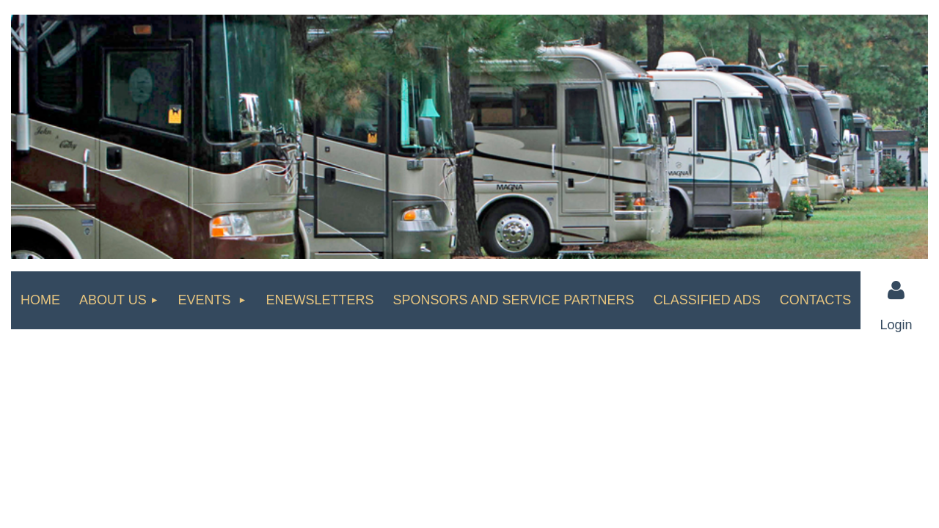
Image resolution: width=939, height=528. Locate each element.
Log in (896, 290)
